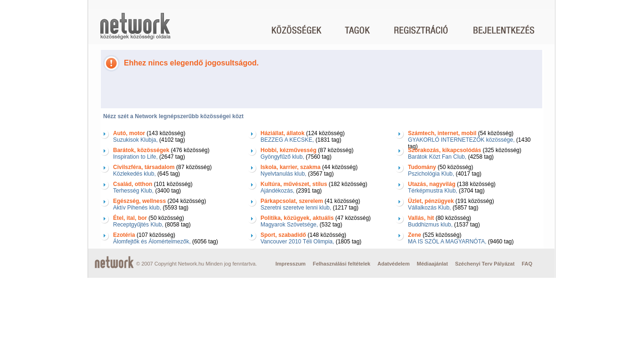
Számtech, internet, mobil (442, 133)
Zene (414, 235)
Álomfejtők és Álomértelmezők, (152, 241)
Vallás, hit (421, 218)
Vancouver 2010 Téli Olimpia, (297, 241)
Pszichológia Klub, (431, 173)
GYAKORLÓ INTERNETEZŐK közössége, (461, 140)
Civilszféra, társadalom (144, 167)
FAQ (526, 263)
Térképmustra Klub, (432, 190)
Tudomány (422, 167)
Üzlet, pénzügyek (431, 201)
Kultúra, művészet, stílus (293, 184)
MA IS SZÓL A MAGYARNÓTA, (447, 241)
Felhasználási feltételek (341, 263)
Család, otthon (132, 184)
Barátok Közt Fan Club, (437, 156)
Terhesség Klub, (133, 190)
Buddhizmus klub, (430, 224)
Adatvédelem (393, 263)
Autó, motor (129, 133)
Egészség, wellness (139, 201)
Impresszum (291, 263)
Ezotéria (124, 235)
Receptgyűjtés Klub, (138, 224)
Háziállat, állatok (282, 133)
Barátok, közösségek (141, 150)
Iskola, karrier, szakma (290, 167)
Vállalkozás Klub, (429, 207)
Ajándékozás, (277, 190)
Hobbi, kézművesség (288, 150)
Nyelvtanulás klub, (283, 173)
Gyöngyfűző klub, (282, 156)
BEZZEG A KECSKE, (287, 140)
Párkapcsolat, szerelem (291, 201)
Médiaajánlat (432, 263)
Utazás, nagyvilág (432, 184)
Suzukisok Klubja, (135, 140)
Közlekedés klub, (134, 173)
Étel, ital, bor (130, 218)
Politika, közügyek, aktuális (297, 218)
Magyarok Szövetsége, (289, 224)
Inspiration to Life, (135, 156)
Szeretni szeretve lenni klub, (295, 207)
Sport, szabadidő (283, 235)
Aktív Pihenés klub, (137, 207)
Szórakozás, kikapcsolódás (444, 150)
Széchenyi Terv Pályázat (484, 263)
